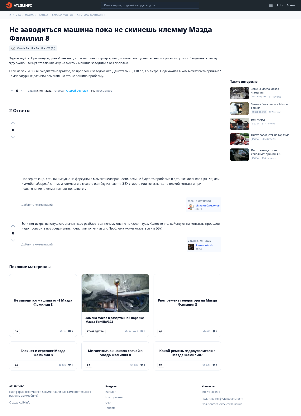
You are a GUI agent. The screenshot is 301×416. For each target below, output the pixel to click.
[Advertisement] (121, 145)
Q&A (18, 14)
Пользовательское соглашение (222, 404)
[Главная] (19, 5)
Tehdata (110, 408)
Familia (43, 14)
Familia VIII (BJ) (62, 14)
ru (280, 5)
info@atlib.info (211, 392)
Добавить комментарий (37, 204)
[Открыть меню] (271, 5)
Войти (291, 5)
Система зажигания (91, 14)
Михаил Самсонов (207, 207)
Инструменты (114, 397)
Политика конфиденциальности (222, 398)
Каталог (110, 392)
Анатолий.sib (204, 246)
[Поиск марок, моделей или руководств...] (150, 5)
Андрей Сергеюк (77, 90)
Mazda (29, 14)
